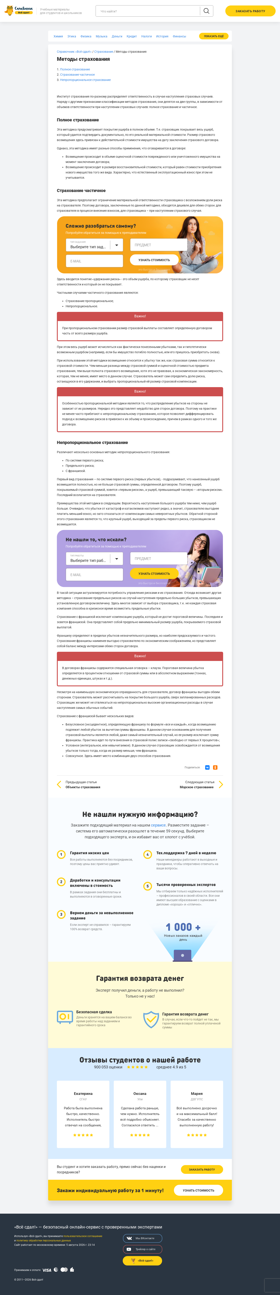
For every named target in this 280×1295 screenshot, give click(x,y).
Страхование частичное (77, 74)
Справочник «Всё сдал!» (74, 51)
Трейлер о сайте (141, 1249)
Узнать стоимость (154, 260)
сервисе (158, 825)
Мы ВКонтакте (140, 1238)
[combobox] (94, 245)
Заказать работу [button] (250, 11)
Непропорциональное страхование (85, 80)
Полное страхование (75, 69)
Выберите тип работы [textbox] (89, 560)
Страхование (103, 51)
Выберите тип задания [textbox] (89, 247)
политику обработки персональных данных (43, 1240)
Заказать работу (202, 1169)
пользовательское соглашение (82, 1236)
